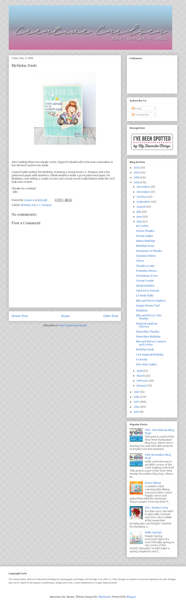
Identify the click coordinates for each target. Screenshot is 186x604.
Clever (140, 260)
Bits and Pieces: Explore (151, 300)
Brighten (141, 310)
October (142, 196)
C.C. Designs (44, 205)
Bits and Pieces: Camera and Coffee (151, 343)
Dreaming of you (147, 275)
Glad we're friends (147, 290)
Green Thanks (145, 230)
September (144, 201)
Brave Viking (153, 482)
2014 (137, 406)
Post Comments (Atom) (73, 325)
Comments (140, 114)
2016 (137, 396)
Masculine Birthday (148, 336)
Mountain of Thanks (149, 251)
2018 (137, 182)
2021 (137, 167)
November (144, 191)
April (140, 370)
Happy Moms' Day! (148, 305)
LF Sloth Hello (145, 295)
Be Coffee (142, 226)
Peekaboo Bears (146, 270)
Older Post (110, 316)
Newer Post (20, 316)
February (143, 380)
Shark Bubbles (145, 285)
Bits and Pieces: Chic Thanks (149, 317)
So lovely (141, 359)
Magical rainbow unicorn (146, 325)
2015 (137, 401)
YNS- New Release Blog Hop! (159, 431)
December (143, 186)
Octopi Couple (145, 280)
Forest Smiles (144, 236)
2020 (137, 172)
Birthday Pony (145, 245)
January (142, 385)
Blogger (131, 596)
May (140, 221)
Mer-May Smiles (146, 364)
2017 (137, 392)
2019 (137, 177)
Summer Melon (146, 255)
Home (65, 316)
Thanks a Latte (145, 265)
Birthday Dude (145, 349)
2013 (137, 411)
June (140, 216)
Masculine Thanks (147, 331)
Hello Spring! (153, 532)
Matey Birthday (145, 241)
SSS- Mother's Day (156, 507)
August (141, 206)
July (139, 211)
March (141, 375)
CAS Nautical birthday (149, 354)
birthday (26, 205)
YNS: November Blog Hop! (158, 456)
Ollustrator (104, 596)
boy (34, 205)
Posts (136, 108)
